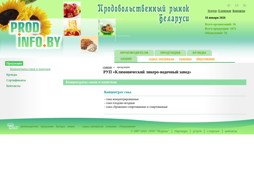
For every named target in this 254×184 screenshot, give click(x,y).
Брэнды (11, 74)
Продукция (14, 63)
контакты (231, 131)
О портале (224, 11)
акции (71, 126)
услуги (197, 131)
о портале (213, 131)
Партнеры (181, 131)
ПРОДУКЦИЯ (170, 53)
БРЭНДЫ (199, 53)
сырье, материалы (161, 59)
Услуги (212, 11)
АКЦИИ (126, 59)
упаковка (185, 59)
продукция (47, 126)
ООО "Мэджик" (159, 131)
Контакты (238, 11)
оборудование (205, 59)
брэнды (60, 126)
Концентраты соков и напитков (30, 69)
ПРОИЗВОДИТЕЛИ (134, 53)
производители (29, 126)
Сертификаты (16, 80)
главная (107, 66)
